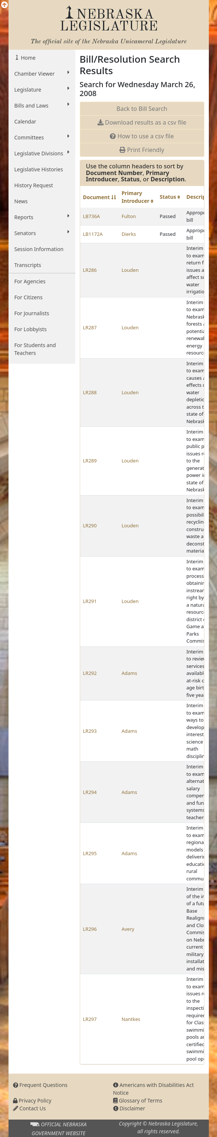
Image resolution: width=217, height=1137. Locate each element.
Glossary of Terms (137, 1100)
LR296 (90, 929)
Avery (128, 929)
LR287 (90, 327)
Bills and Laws (41, 105)
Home (28, 57)
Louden (130, 270)
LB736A (91, 216)
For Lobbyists (30, 329)
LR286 (90, 270)
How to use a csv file (142, 136)
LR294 (90, 792)
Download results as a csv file (142, 122)
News (21, 201)
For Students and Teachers (35, 349)
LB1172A (93, 234)
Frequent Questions (40, 1084)
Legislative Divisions (41, 153)
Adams (129, 673)
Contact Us (29, 1108)
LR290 (90, 525)
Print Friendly (141, 150)
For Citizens (28, 297)
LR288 (90, 392)
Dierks (129, 234)
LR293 (90, 731)
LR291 (90, 601)
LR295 (90, 853)
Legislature (41, 89)
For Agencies (30, 281)
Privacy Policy (32, 1100)
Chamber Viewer (41, 73)
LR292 (90, 673)
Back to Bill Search (141, 109)
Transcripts (27, 264)
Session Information (39, 249)
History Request (33, 185)
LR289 (90, 460)
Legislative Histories (38, 169)
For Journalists (31, 313)
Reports (41, 217)
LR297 (90, 1019)
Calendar (25, 121)
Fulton (129, 216)
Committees (41, 137)
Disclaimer (129, 1108)
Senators (41, 233)
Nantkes (131, 1019)
